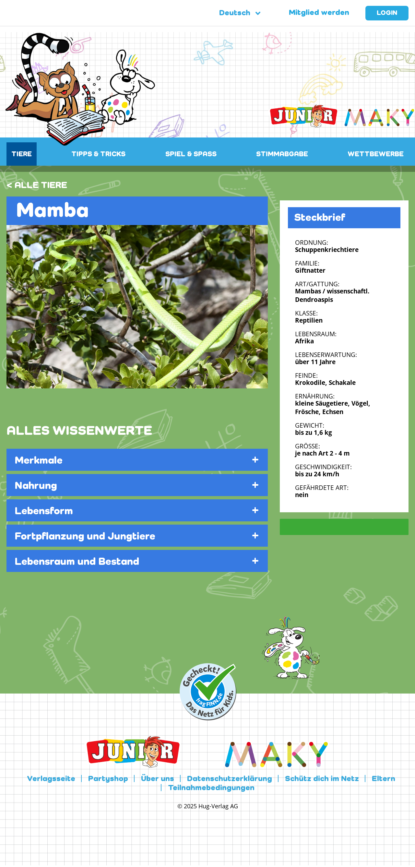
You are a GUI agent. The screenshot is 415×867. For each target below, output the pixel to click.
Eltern (383, 779)
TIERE (21, 154)
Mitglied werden (319, 13)
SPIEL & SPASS (191, 154)
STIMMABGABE (282, 154)
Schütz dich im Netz (322, 779)
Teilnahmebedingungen (211, 788)
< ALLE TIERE (36, 185)
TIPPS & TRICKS (98, 154)
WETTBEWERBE (376, 154)
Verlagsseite (51, 779)
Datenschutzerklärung (229, 779)
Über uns (157, 779)
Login (387, 13)
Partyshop (108, 779)
